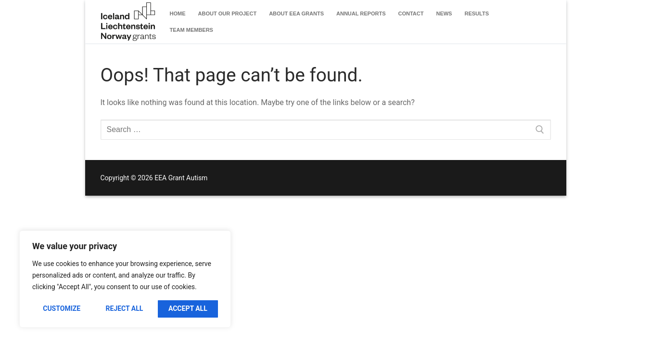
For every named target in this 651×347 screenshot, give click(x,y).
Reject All (124, 308)
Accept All (187, 308)
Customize (61, 308)
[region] (125, 279)
